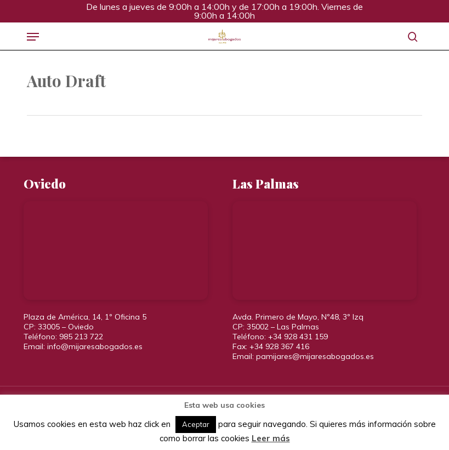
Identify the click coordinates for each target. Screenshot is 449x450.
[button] (33, 36)
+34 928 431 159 (298, 336)
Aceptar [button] (195, 424)
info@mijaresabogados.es (95, 346)
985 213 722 (81, 336)
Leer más (271, 438)
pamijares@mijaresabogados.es (315, 356)
